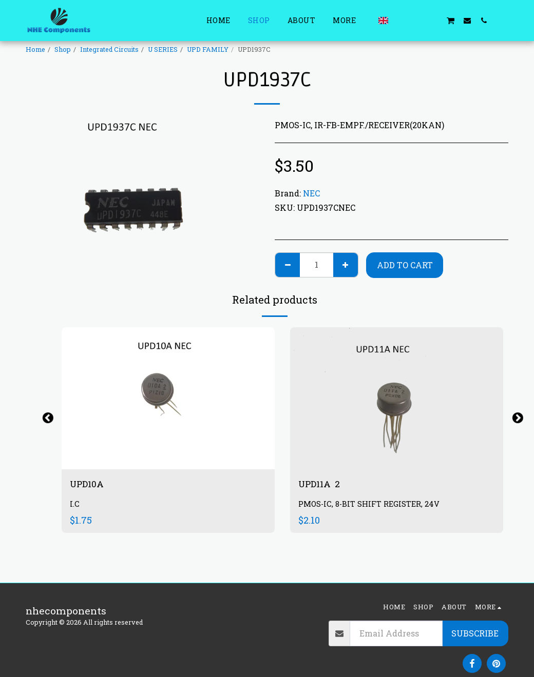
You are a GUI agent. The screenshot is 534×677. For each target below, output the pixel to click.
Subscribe (475, 633)
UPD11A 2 (321, 484)
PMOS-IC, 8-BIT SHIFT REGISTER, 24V (371, 505)
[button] (401, 20)
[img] (396, 398)
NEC (311, 193)
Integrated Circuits (109, 49)
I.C (75, 505)
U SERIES (163, 49)
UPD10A (90, 484)
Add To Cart (405, 265)
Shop (62, 49)
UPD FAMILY (207, 49)
